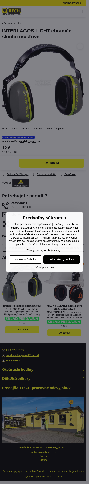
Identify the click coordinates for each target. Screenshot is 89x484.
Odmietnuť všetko (25, 259)
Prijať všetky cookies (62, 259)
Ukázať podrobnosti (44, 267)
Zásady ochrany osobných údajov (44, 250)
